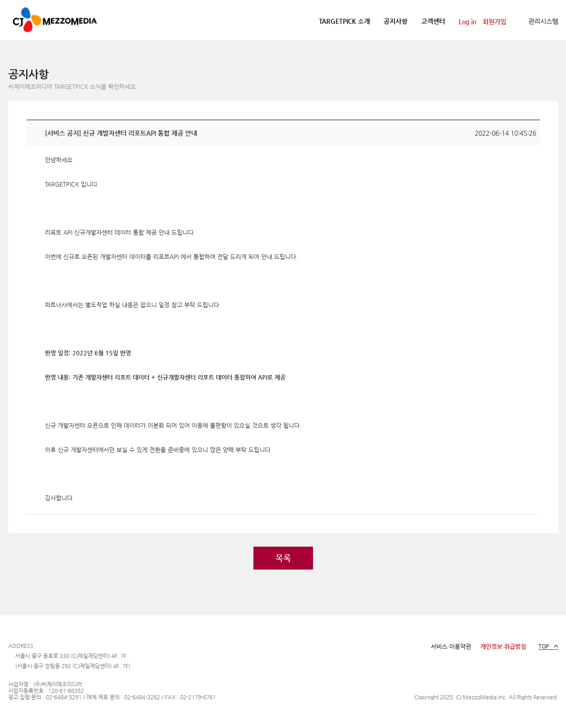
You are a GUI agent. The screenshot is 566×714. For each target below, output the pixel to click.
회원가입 (494, 21)
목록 (283, 558)
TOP (544, 646)
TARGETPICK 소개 (344, 21)
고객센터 (433, 21)
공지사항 (395, 21)
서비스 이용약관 (451, 646)
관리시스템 (543, 21)
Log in (467, 21)
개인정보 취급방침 (503, 646)
